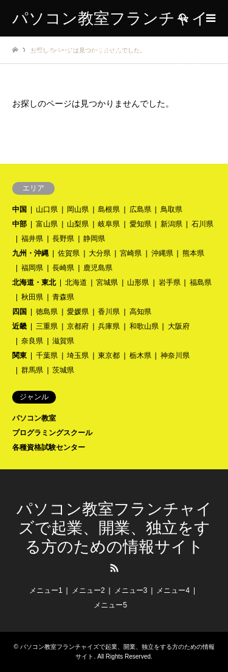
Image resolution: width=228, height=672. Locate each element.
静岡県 (94, 238)
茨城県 (63, 370)
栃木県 (140, 355)
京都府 (78, 326)
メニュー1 (46, 590)
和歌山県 (144, 326)
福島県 (201, 282)
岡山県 (78, 209)
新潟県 (171, 224)
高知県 (140, 311)
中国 (19, 209)
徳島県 (47, 311)
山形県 (138, 282)
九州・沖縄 (30, 253)
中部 (19, 224)
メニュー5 (110, 605)
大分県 (100, 253)
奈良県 (32, 341)
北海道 (76, 282)
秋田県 (32, 297)
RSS (114, 568)
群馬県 (32, 370)
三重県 (47, 326)
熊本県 (193, 253)
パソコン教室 (34, 418)
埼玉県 (78, 355)
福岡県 (32, 268)
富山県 (47, 224)
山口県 (47, 209)
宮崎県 (131, 253)
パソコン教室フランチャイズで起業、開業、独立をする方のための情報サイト (114, 528)
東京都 (109, 355)
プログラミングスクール (52, 433)
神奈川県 (175, 355)
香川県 (109, 311)
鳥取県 (171, 209)
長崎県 (63, 268)
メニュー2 (88, 590)
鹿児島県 (97, 268)
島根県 (109, 209)
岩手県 (170, 282)
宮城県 (107, 282)
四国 (19, 311)
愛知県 (140, 224)
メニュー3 (131, 590)
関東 (19, 355)
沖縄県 (162, 253)
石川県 (202, 224)
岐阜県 (109, 224)
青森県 (63, 297)
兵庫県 (109, 326)
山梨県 (78, 224)
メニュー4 (173, 590)
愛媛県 (78, 311)
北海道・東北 (34, 282)
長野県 (63, 238)
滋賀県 (63, 341)
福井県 (32, 238)
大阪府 (179, 326)
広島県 (140, 209)
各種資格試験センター (48, 447)
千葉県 (47, 355)
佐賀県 (69, 253)
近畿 (19, 326)
